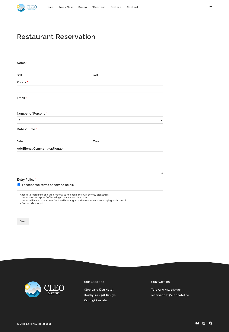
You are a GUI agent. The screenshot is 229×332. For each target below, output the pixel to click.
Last (95, 75)
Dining (82, 7)
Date (20, 141)
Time (96, 141)
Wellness (98, 7)
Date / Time (27, 129)
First (19, 75)
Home (50, 7)
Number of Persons (32, 113)
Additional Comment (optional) (39, 148)
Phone (22, 82)
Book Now (66, 7)
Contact (132, 7)
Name (22, 63)
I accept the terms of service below (48, 185)
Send (23, 221)
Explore (116, 7)
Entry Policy (26, 179)
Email (22, 98)
